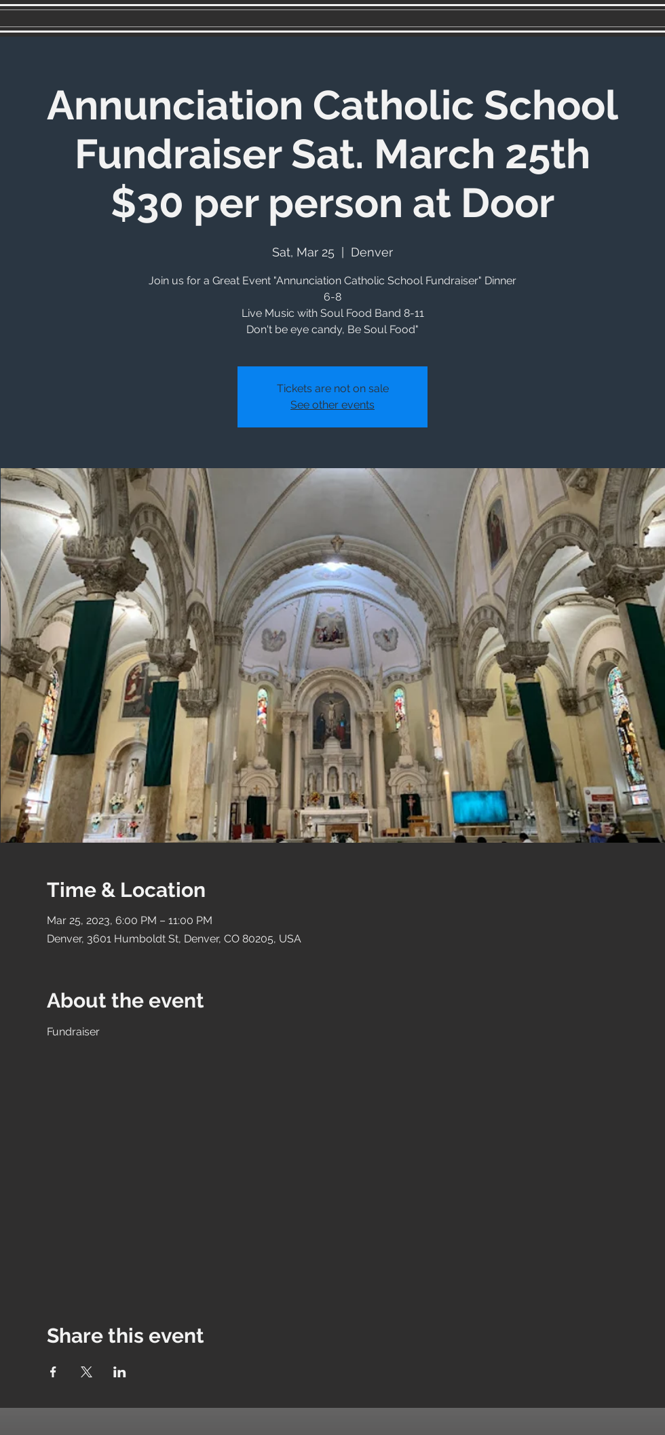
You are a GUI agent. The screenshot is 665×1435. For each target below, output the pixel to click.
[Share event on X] (86, 1371)
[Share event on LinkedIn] (119, 1371)
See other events (332, 404)
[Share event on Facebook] (53, 1371)
